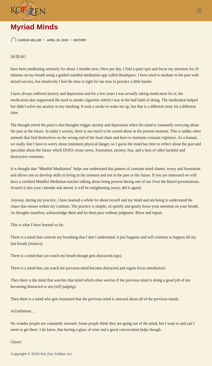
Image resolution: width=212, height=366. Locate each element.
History (79, 40)
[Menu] (199, 10)
